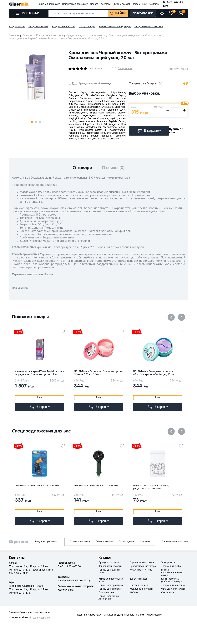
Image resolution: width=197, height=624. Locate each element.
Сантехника (167, 593)
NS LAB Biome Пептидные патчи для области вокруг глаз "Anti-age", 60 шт (153, 373)
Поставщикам (139, 4)
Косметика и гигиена (141, 570)
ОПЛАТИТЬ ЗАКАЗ (143, 13)
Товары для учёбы (171, 566)
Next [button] (12, 45)
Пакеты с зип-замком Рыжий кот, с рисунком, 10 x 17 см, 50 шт (152, 487)
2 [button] (36, 122)
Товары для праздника (111, 585)
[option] (36, 77)
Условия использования (149, 615)
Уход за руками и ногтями (148, 27)
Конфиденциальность (121, 615)
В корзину (149, 130)
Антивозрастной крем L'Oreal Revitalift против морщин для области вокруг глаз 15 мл (39, 373)
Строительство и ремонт (142, 563)
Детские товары (138, 579)
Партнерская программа (75, 4)
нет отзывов (95, 68)
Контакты (154, 4)
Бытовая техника (139, 585)
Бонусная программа (49, 4)
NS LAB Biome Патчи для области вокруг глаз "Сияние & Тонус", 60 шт (98, 373)
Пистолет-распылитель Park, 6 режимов (96, 486)
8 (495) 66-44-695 (174, 4)
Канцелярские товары (110, 566)
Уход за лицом (87, 27)
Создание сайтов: (18, 618)
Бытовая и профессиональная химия (171, 573)
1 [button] (32, 122)
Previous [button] (171, 317)
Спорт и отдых (106, 593)
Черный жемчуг (100, 83)
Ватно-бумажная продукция (115, 27)
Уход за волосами (38, 27)
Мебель (134, 593)
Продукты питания (108, 563)
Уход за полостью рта (63, 27)
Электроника (168, 563)
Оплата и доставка (100, 4)
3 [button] (40, 122)
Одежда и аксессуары (173, 589)
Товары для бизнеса (109, 589)
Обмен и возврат (121, 4)
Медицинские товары (141, 589)
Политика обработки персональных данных (30, 612)
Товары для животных (173, 585)
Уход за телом (17, 27)
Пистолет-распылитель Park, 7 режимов (37, 486)
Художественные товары (143, 566)
